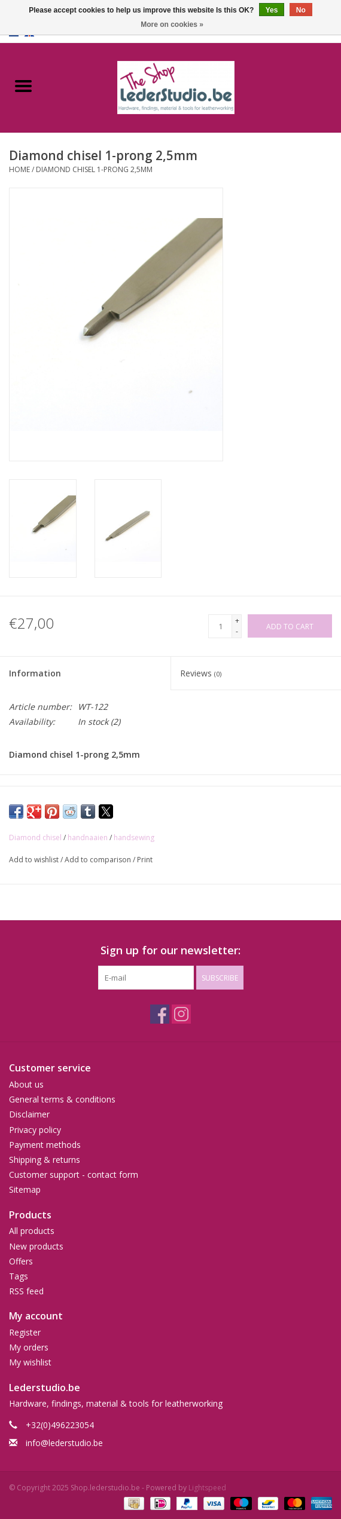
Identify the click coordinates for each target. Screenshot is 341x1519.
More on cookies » (172, 24)
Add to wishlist (34, 860)
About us (26, 1084)
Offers (21, 1261)
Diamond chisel (35, 837)
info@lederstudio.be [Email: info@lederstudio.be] (64, 1442)
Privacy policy (35, 1129)
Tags (18, 1276)
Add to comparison (99, 860)
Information (35, 673)
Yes (272, 10)
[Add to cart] (290, 626)
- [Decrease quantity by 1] (237, 631)
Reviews (200, 673)
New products (36, 1246)
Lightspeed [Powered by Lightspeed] (207, 1488)
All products (31, 1230)
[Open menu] (23, 85)
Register (25, 1332)
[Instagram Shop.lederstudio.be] (181, 1014)
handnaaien (88, 837)
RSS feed (26, 1291)
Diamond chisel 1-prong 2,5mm (94, 169)
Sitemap (25, 1189)
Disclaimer (29, 1114)
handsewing (134, 837)
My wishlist (30, 1362)
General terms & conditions (62, 1099)
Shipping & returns (44, 1159)
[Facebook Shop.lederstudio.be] (159, 1014)
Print (145, 860)
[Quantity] (220, 626)
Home (19, 169)
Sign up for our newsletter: (170, 950)
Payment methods (45, 1144)
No (301, 10)
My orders (28, 1347)
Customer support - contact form (73, 1174)
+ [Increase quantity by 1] (237, 620)
